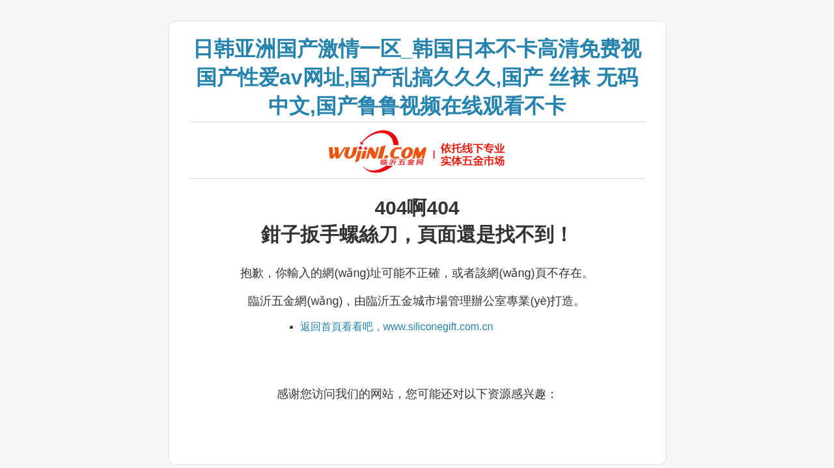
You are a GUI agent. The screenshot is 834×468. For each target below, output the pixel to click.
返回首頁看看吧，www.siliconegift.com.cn (396, 326)
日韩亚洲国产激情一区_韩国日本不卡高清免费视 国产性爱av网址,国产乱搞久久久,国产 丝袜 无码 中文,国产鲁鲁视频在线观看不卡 (417, 77)
